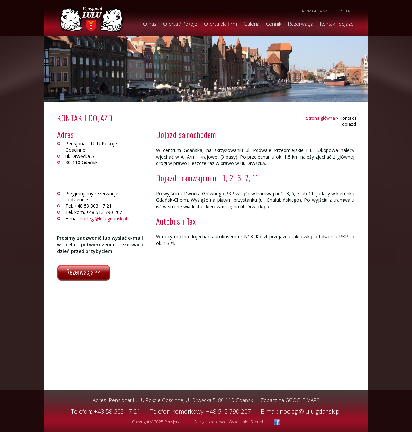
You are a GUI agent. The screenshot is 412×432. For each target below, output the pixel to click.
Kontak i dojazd (337, 23)
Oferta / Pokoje (180, 23)
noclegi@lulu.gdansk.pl (103, 218)
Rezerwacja (300, 23)
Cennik (273, 23)
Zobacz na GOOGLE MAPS (290, 400)
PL (342, 10)
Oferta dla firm (220, 23)
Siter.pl (256, 422)
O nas (149, 23)
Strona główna (313, 10)
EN (348, 10)
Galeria (251, 23)
